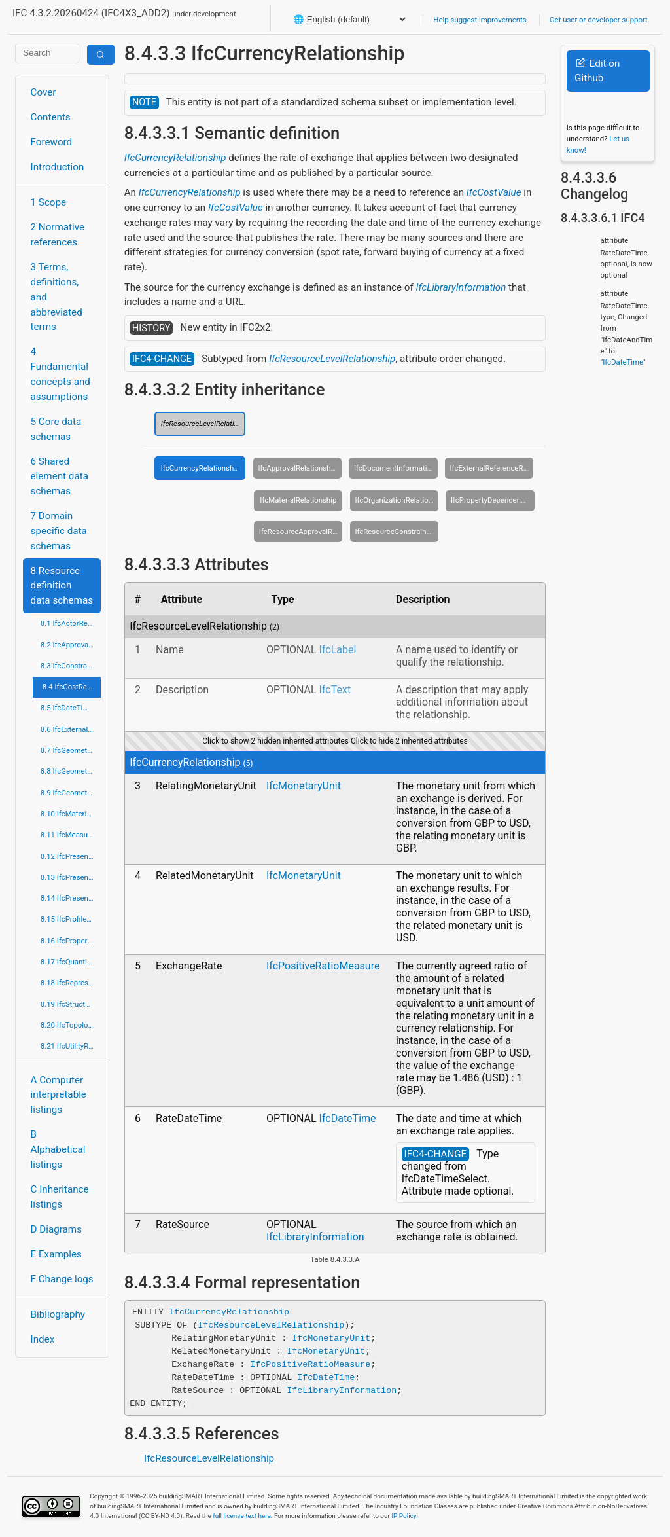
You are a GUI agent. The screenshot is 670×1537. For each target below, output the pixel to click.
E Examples (56, 1254)
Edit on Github (597, 71)
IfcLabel (338, 649)
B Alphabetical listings (58, 1149)
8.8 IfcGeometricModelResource (71, 771)
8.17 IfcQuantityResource (71, 961)
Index (43, 1339)
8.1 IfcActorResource (71, 623)
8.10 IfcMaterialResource (71, 813)
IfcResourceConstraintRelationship (396, 531)
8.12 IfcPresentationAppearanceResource (71, 856)
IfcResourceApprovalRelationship (301, 531)
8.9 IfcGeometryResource (71, 792)
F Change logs (62, 1279)
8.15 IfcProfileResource (71, 919)
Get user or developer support (599, 19)
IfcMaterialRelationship (298, 500)
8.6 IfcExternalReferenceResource (71, 729)
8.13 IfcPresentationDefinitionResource (71, 877)
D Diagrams (56, 1229)
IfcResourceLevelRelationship (332, 359)
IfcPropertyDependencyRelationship (493, 500)
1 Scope (49, 202)
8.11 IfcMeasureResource (71, 834)
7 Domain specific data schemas (59, 531)
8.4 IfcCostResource (72, 686)
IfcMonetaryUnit (303, 786)
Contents (51, 117)
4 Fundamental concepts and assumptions (60, 374)
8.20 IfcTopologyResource (71, 1025)
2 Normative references (58, 234)
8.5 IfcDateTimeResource (71, 707)
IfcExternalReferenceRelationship (492, 468)
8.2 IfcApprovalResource (71, 644)
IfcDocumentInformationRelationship (396, 468)
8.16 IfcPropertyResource (71, 940)
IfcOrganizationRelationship (396, 500)
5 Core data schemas (56, 429)
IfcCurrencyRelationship (175, 158)
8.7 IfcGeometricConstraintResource (71, 750)
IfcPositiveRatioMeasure (322, 966)
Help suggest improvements (479, 19)
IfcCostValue (494, 192)
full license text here (242, 1515)
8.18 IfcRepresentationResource (71, 982)
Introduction (57, 167)
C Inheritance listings (60, 1197)
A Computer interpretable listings (58, 1095)
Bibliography (58, 1314)
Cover (43, 92)
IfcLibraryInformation (461, 287)
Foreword (52, 142)
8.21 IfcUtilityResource (71, 1046)
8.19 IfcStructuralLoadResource (71, 1004)
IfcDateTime (347, 1118)
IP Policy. (404, 1515)
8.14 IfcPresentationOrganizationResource (71, 898)
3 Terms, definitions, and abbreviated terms (56, 297)
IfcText (335, 689)
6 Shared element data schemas (59, 476)
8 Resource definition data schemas (62, 586)
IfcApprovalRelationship (297, 468)
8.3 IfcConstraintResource (71, 665)
